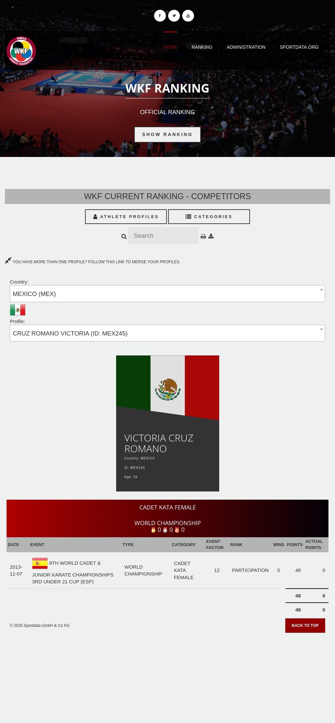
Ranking (202, 47)
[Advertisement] (167, 675)
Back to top (305, 625)
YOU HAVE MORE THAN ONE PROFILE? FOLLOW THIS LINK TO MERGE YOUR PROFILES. (92, 262)
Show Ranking (167, 134)
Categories (209, 216)
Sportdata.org (299, 47)
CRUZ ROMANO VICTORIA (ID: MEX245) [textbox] (70, 333)
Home (170, 47)
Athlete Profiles (126, 216)
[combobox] (167, 293)
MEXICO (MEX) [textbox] (34, 293)
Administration (246, 47)
